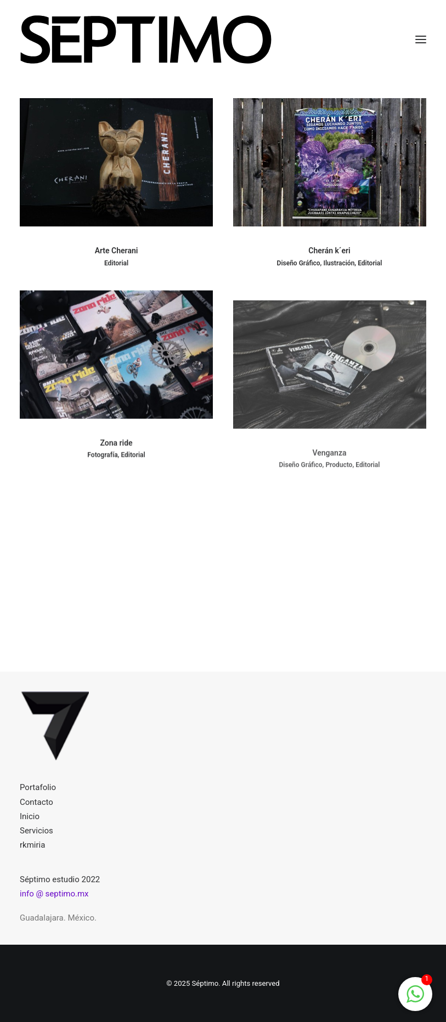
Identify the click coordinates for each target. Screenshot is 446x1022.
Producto (338, 497)
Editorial (116, 263)
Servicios (36, 831)
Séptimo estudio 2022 (60, 879)
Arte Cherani (116, 250)
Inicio (29, 816)
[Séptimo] (146, 39)
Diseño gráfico (298, 264)
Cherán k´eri (329, 251)
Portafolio (38, 787)
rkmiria (32, 845)
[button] (421, 39)
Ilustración (338, 264)
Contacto (36, 802)
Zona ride (116, 452)
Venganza (329, 484)
